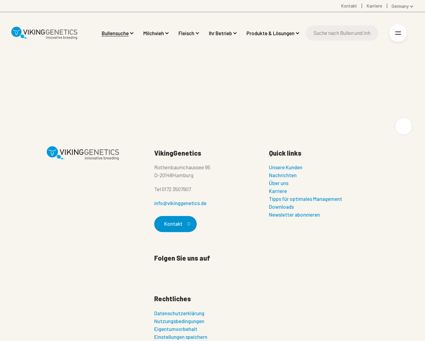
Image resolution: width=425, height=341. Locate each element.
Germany (400, 6)
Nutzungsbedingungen (179, 321)
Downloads (281, 207)
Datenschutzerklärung (179, 313)
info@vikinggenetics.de (180, 203)
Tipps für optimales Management (305, 199)
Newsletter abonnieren (294, 214)
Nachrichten (283, 175)
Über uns (278, 183)
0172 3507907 (176, 189)
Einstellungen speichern (180, 337)
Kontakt (176, 224)
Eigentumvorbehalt (175, 329)
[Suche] (342, 33)
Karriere (278, 191)
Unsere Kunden (285, 167)
